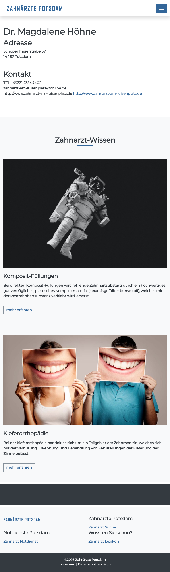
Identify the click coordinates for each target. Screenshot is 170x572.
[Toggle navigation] (161, 8)
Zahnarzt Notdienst (20, 541)
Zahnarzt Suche (102, 527)
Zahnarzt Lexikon (103, 541)
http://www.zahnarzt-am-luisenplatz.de (107, 93)
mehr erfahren (19, 310)
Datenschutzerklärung (95, 564)
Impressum (66, 564)
